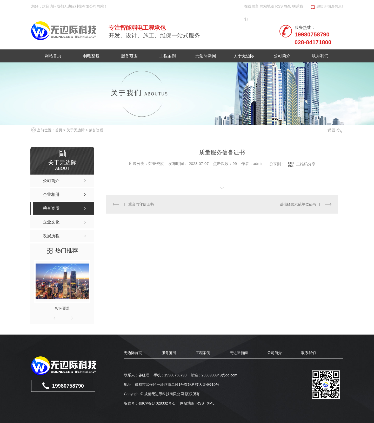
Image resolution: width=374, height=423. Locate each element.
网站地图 (267, 6)
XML (288, 6)
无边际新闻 (205, 56)
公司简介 (282, 56)
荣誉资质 (96, 130)
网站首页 (53, 56)
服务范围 (129, 56)
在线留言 (251, 6)
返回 (335, 130)
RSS (279, 6)
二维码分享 (306, 164)
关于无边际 (243, 56)
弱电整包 (91, 56)
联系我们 (320, 56)
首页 (58, 130)
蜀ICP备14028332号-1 (156, 403)
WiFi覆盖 (62, 308)
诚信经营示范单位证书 (298, 204)
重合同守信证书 (141, 204)
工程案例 (167, 56)
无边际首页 (133, 353)
